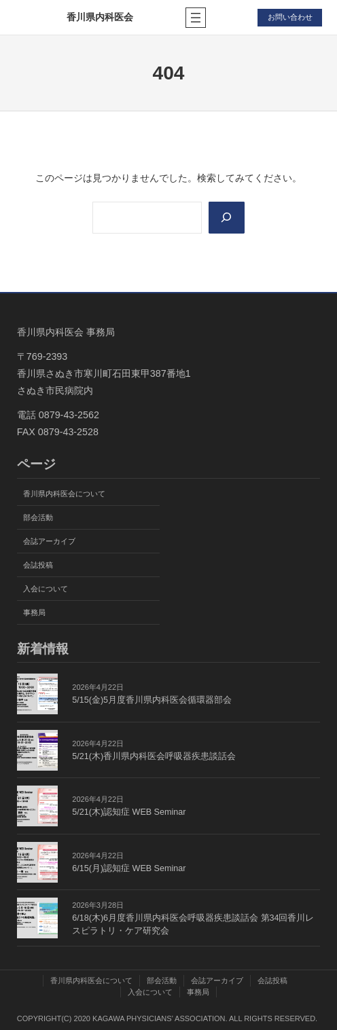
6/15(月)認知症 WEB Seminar (128, 868)
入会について (45, 589)
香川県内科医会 (100, 17)
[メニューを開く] (195, 17)
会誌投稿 (38, 565)
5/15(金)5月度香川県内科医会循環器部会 (152, 700)
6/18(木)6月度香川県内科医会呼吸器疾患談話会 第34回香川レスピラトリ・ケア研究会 (193, 924)
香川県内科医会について (64, 494)
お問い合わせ (290, 17)
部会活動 (38, 517)
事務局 (34, 612)
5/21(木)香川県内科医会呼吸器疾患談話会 (154, 756)
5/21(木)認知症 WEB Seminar (128, 812)
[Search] (227, 218)
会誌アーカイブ (49, 541)
